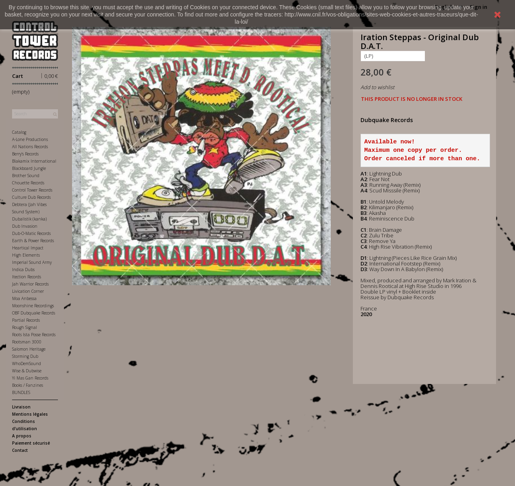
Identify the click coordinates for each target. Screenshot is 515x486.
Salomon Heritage (28, 349)
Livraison (21, 407)
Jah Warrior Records (30, 284)
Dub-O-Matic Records (31, 233)
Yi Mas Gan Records (30, 378)
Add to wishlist (377, 87)
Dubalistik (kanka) (29, 219)
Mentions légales (30, 414)
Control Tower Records (32, 190)
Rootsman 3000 (26, 342)
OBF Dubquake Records (33, 313)
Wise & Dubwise (26, 371)
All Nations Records (30, 146)
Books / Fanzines (27, 385)
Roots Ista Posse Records (34, 334)
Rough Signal (24, 327)
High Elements (26, 255)
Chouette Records (28, 183)
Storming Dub (25, 356)
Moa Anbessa (24, 298)
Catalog (19, 132)
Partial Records (26, 320)
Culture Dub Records (31, 197)
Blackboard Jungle (29, 168)
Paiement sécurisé (31, 443)
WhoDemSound (26, 363)
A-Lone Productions (30, 139)
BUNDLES (21, 392)
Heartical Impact (27, 248)
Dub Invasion (24, 226)
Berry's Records (25, 154)
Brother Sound (25, 175)
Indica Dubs (23, 269)
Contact (20, 450)
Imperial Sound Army (32, 262)
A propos (21, 436)
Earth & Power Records (33, 240)
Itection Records (26, 277)
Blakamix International (34, 161)
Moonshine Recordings (33, 305)
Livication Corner (28, 291)
